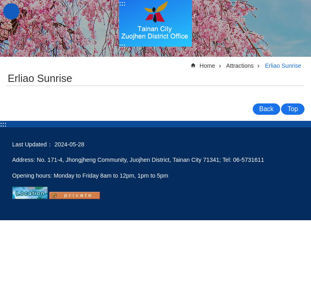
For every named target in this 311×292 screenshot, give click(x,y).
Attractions (239, 65)
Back (266, 108)
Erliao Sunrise (283, 65)
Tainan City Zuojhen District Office (155, 23)
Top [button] (293, 108)
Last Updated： (32, 144)
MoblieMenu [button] (11, 11)
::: (122, 3)
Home (207, 65)
